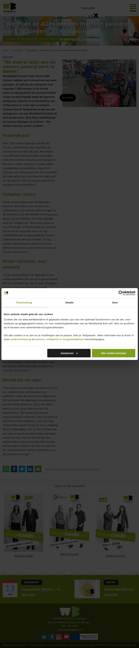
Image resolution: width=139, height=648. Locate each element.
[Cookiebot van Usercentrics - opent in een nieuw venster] (120, 293)
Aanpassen (69, 353)
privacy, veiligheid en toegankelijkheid (60, 339)
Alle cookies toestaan (113, 353)
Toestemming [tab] (24, 302)
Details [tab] (69, 302)
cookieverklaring (20, 339)
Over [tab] (115, 302)
